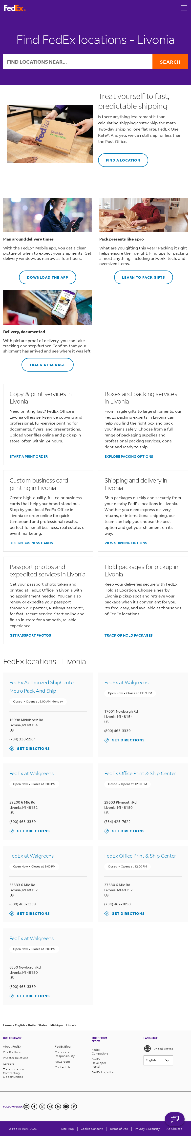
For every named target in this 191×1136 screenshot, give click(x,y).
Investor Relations (15, 1058)
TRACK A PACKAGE (43, 362)
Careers (8, 1063)
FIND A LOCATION (119, 157)
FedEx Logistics (103, 1072)
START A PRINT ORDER (29, 456)
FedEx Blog (63, 1046)
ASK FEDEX (175, 1123)
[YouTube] (66, 1106)
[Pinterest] (74, 1106)
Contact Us (62, 1067)
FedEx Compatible (100, 1051)
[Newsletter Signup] (26, 1106)
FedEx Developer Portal (99, 1062)
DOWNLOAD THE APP (43, 275)
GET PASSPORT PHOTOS (30, 635)
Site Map (67, 1129)
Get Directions (29, 748)
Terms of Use (119, 1129)
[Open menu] (184, 8)
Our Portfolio (12, 1052)
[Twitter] (42, 1106)
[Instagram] (50, 1106)
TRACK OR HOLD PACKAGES (129, 635)
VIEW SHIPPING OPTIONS (126, 543)
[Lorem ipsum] (158, 1060)
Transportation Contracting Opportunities (13, 1073)
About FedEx (12, 1046)
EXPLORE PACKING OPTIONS (129, 456)
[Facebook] (34, 1106)
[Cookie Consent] (92, 1129)
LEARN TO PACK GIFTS (139, 275)
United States (158, 1049)
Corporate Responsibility (65, 1054)
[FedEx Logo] (15, 8)
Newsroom (62, 1061)
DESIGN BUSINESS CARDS (31, 543)
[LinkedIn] (58, 1106)
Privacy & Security (147, 1129)
